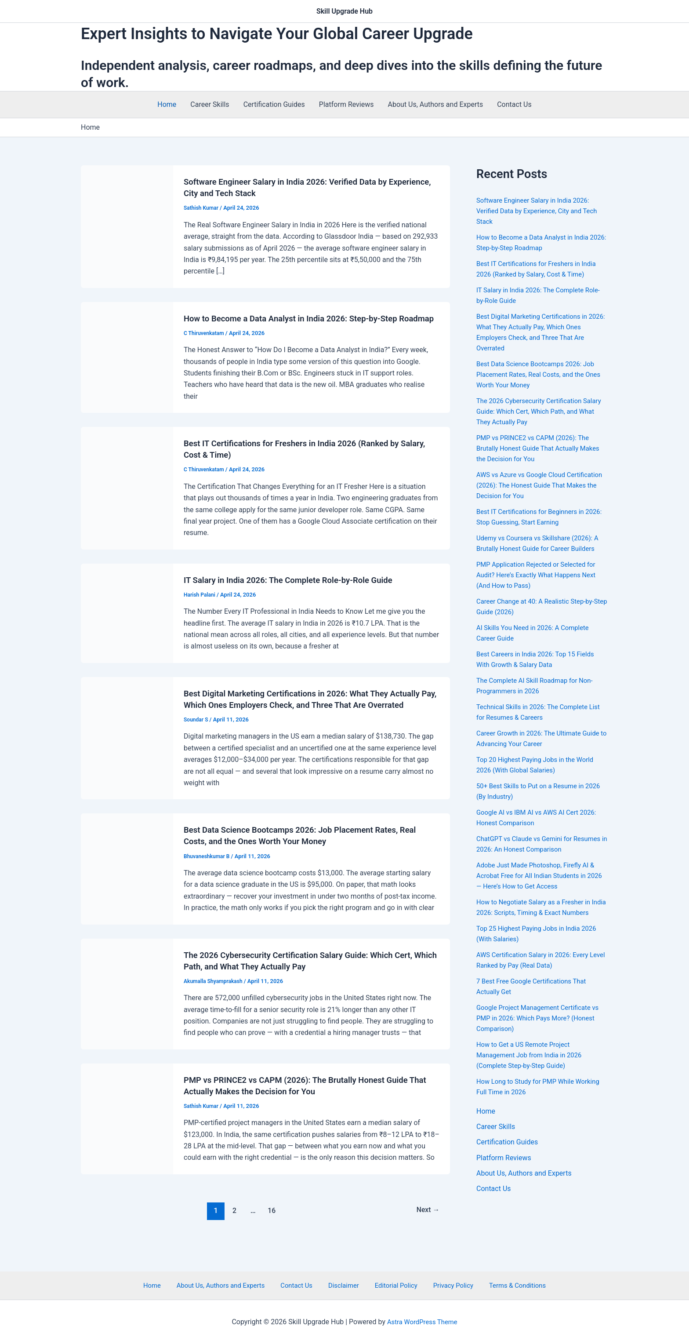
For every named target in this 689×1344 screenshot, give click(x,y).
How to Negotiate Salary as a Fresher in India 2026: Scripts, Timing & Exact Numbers (537, 912)
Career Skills (209, 104)
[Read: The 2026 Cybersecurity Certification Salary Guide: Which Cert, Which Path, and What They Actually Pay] (127, 1016)
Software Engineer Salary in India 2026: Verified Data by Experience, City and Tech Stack (541, 211)
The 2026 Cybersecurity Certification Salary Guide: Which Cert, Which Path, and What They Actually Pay (541, 411)
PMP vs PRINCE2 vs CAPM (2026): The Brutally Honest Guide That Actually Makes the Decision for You (537, 448)
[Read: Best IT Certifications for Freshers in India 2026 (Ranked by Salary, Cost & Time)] (127, 499)
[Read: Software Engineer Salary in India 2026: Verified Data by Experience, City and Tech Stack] (127, 226)
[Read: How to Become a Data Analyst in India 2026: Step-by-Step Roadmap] (127, 362)
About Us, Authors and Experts (435, 104)
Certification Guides (274, 104)
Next (426, 1232)
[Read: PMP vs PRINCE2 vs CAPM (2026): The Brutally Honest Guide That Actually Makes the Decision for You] (127, 1140)
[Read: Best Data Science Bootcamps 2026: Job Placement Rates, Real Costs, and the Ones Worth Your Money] (127, 891)
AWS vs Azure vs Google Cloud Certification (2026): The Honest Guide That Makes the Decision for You (536, 485)
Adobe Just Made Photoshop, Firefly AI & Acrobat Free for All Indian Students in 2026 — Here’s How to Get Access (540, 875)
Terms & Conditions (501, 1285)
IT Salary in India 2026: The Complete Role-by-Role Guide (296, 591)
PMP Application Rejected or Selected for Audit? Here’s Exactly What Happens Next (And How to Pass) (540, 575)
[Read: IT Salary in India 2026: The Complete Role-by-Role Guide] (127, 624)
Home (166, 104)
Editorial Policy (390, 1285)
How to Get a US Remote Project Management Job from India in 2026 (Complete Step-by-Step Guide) (533, 1065)
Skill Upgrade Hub (344, 11)
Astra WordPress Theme (422, 1322)
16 (270, 1232)
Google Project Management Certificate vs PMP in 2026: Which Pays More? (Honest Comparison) (538, 1028)
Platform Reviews (346, 104)
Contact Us (514, 104)
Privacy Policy (442, 1285)
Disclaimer (343, 1285)
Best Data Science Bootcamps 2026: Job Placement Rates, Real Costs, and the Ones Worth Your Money (539, 374)
